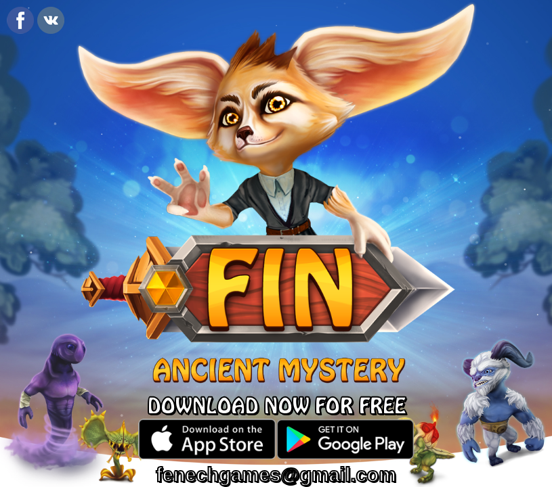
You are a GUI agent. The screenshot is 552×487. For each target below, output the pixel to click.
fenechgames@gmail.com (276, 475)
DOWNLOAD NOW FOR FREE (276, 407)
